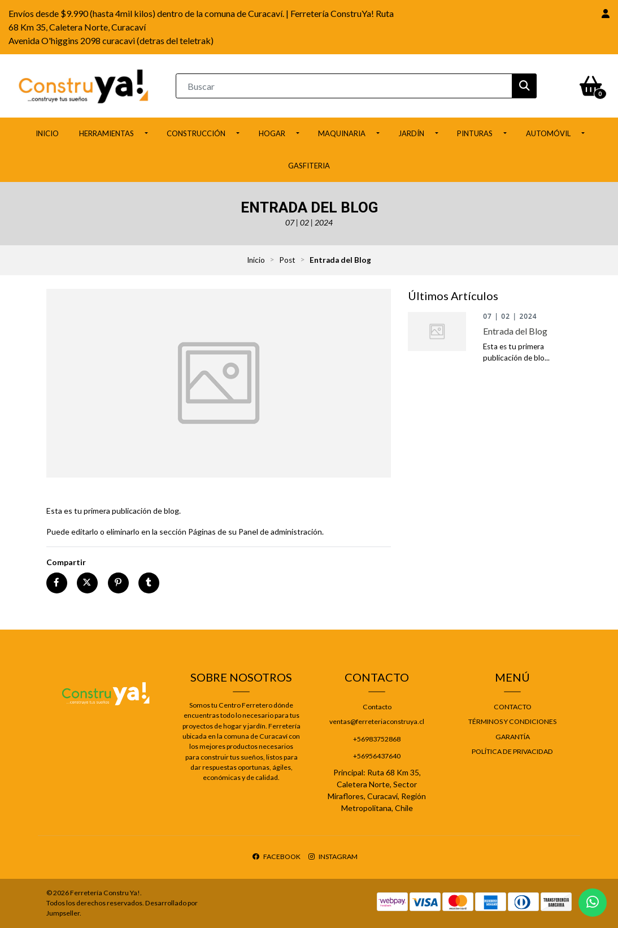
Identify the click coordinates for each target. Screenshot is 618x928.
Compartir (66, 562)
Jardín (411, 133)
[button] (606, 13)
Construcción (196, 133)
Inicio (47, 133)
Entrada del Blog (515, 331)
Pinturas (475, 133)
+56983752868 (377, 739)
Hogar (272, 133)
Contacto (377, 706)
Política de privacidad (512, 751)
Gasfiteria (309, 165)
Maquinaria (341, 133)
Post (287, 259)
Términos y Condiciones (512, 721)
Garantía (512, 736)
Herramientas (106, 133)
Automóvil (548, 133)
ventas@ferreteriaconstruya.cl (376, 721)
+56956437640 (377, 756)
